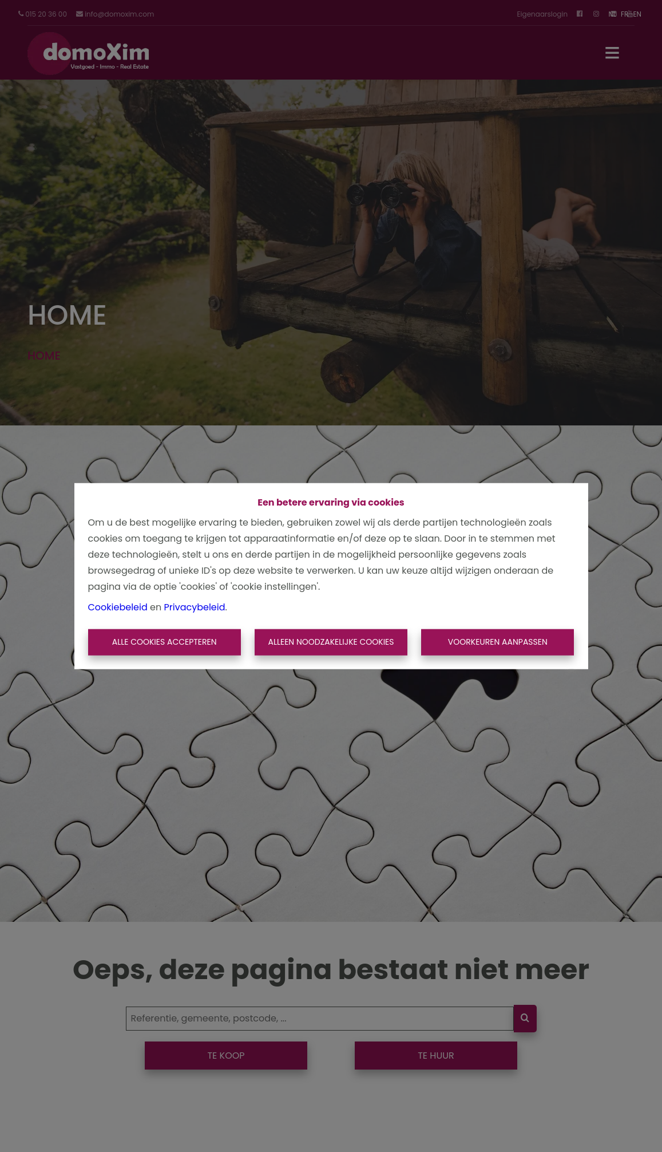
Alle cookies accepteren (164, 642)
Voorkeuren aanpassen (498, 642)
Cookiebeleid (118, 607)
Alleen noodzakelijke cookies (331, 642)
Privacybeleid (194, 607)
